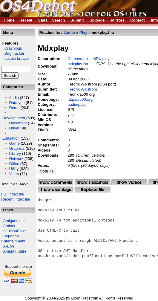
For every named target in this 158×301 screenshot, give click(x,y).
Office (14, 163)
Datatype (16, 102)
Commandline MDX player (90, 58)
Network (16, 158)
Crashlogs (11, 48)
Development (13, 118)
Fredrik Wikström (82, 89)
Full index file (12, 194)
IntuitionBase (14, 231)
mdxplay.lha (78, 64)
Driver (14, 128)
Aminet (9, 226)
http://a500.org (80, 99)
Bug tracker (12, 53)
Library (15, 153)
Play (83, 32)
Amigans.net (14, 221)
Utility (14, 168)
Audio (14, 97)
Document (18, 123)
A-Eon (8, 246)
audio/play (76, 104)
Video (14, 174)
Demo (14, 108)
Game (14, 143)
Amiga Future (15, 251)
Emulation (11, 138)
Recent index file (15, 199)
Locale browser (16, 58)
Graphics (16, 148)
